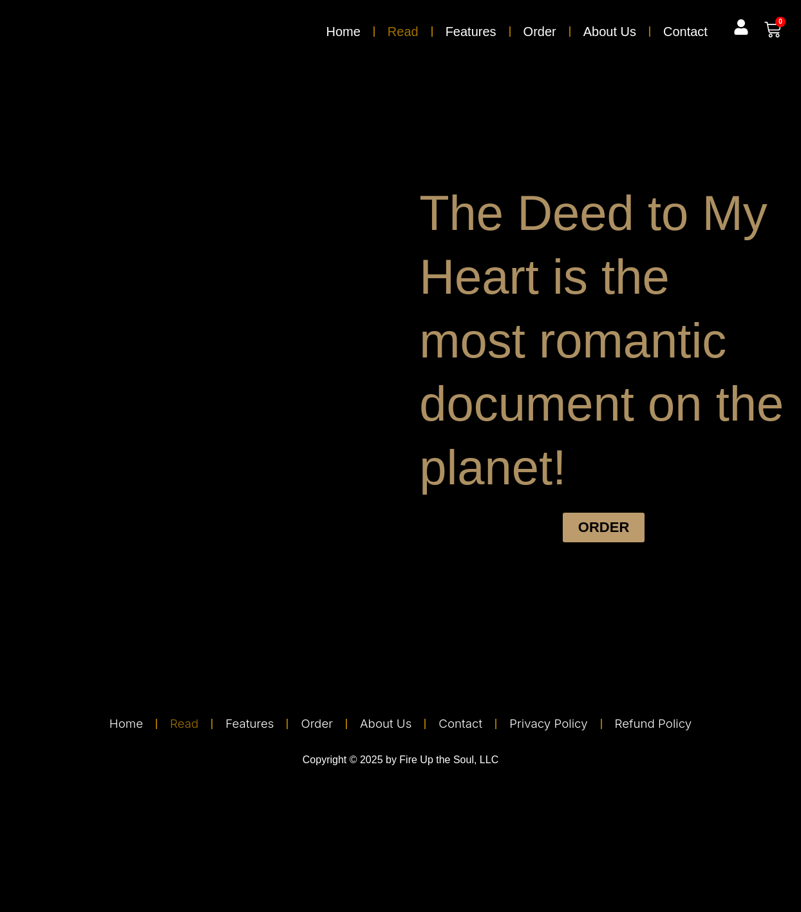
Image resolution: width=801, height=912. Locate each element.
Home (343, 31)
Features (471, 31)
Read (403, 31)
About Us (609, 31)
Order (539, 31)
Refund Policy (664, 724)
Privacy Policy (554, 724)
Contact (685, 31)
